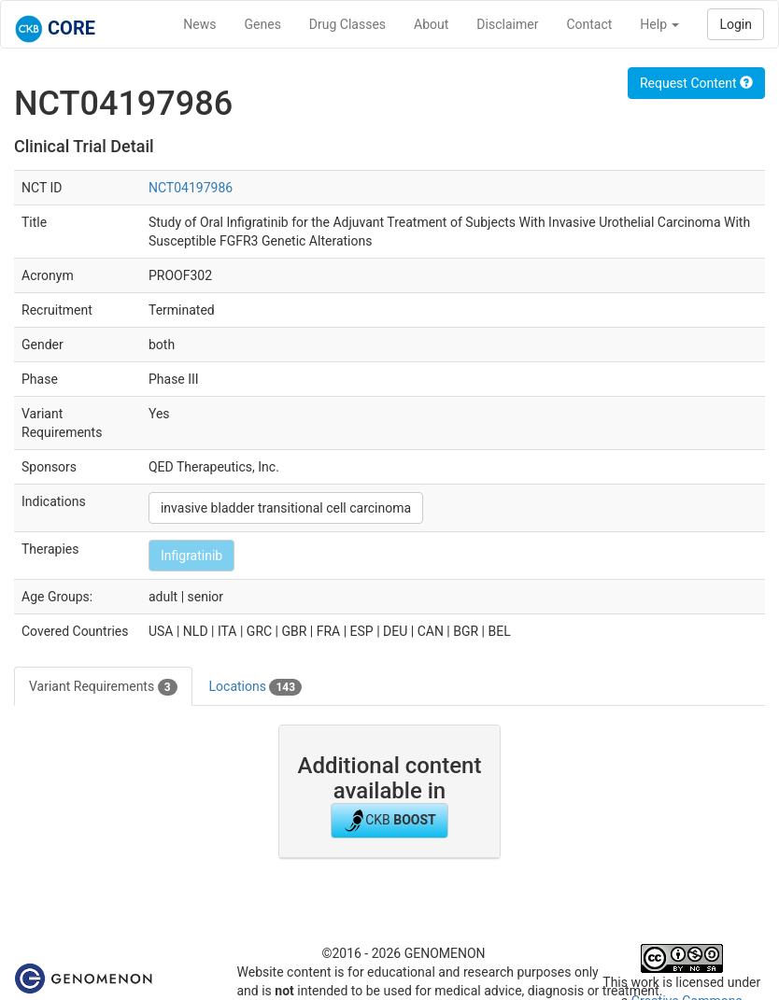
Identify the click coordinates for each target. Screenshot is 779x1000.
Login (735, 24)
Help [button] (659, 24)
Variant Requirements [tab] (103, 687)
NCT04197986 (191, 187)
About (431, 24)
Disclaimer (507, 24)
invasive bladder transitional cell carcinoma (286, 507)
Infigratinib (191, 555)
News (199, 24)
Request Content (696, 83)
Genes (263, 24)
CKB (389, 821)
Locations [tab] (256, 687)
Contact (589, 24)
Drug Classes (347, 24)
